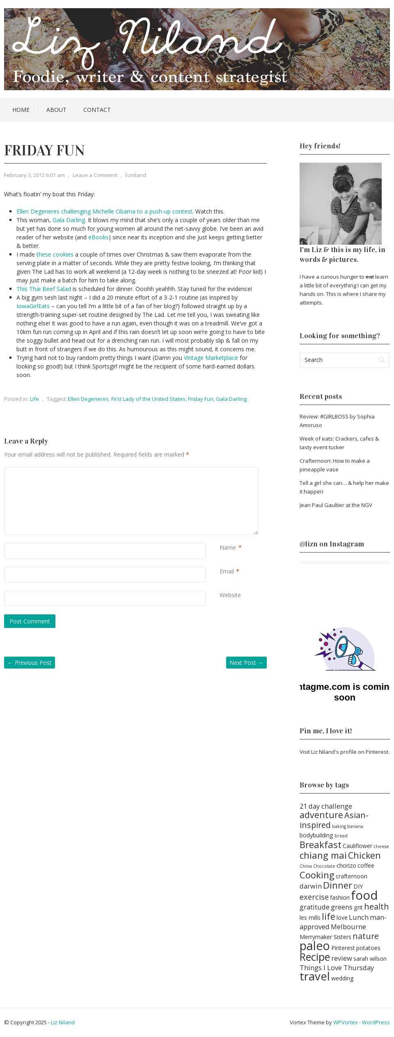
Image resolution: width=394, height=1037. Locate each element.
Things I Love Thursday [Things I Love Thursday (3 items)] (337, 967)
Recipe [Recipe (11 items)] (315, 957)
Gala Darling (69, 220)
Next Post (246, 662)
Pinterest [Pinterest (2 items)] (343, 948)
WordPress (376, 1022)
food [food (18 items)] (364, 895)
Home (21, 110)
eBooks (98, 237)
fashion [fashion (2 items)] (340, 897)
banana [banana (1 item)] (355, 826)
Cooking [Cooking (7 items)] (317, 875)
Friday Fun (200, 399)
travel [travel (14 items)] (315, 976)
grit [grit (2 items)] (358, 907)
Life (34, 399)
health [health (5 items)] (376, 906)
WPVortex (345, 1022)
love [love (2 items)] (342, 917)
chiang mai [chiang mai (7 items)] (323, 855)
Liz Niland (63, 1022)
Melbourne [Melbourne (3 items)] (348, 926)
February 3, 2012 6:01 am (34, 175)
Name (228, 547)
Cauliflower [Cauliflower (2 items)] (357, 846)
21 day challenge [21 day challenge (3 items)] (326, 806)
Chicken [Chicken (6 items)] (364, 855)
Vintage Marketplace (211, 358)
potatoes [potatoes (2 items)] (368, 948)
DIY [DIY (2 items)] (358, 886)
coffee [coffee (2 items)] (365, 865)
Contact (97, 110)
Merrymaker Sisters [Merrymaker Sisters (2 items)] (325, 937)
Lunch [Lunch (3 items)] (359, 917)
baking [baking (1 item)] (339, 826)
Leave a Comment (95, 175)
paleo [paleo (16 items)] (315, 945)
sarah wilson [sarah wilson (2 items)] (370, 958)
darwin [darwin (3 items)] (311, 886)
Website (230, 595)
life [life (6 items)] (328, 916)
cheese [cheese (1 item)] (381, 846)
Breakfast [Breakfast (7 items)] (320, 844)
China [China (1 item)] (306, 866)
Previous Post (29, 662)
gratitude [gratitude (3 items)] (315, 907)
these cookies (55, 254)
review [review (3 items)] (341, 958)
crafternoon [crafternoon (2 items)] (351, 876)
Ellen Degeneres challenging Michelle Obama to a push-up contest (104, 211)
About (56, 110)
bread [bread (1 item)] (341, 836)
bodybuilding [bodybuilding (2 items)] (316, 835)
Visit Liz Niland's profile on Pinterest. (344, 751)
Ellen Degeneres (88, 399)
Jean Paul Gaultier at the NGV (336, 505)
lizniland (135, 175)
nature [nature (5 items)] (366, 935)
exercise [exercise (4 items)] (314, 896)
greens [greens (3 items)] (342, 907)
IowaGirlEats (33, 306)
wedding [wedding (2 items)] (342, 978)
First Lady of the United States (148, 399)
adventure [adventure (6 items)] (321, 815)
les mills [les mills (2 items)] (310, 917)
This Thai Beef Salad (43, 289)
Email (227, 571)
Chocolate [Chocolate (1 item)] (324, 866)
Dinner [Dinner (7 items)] (337, 885)
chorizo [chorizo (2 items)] (346, 865)
